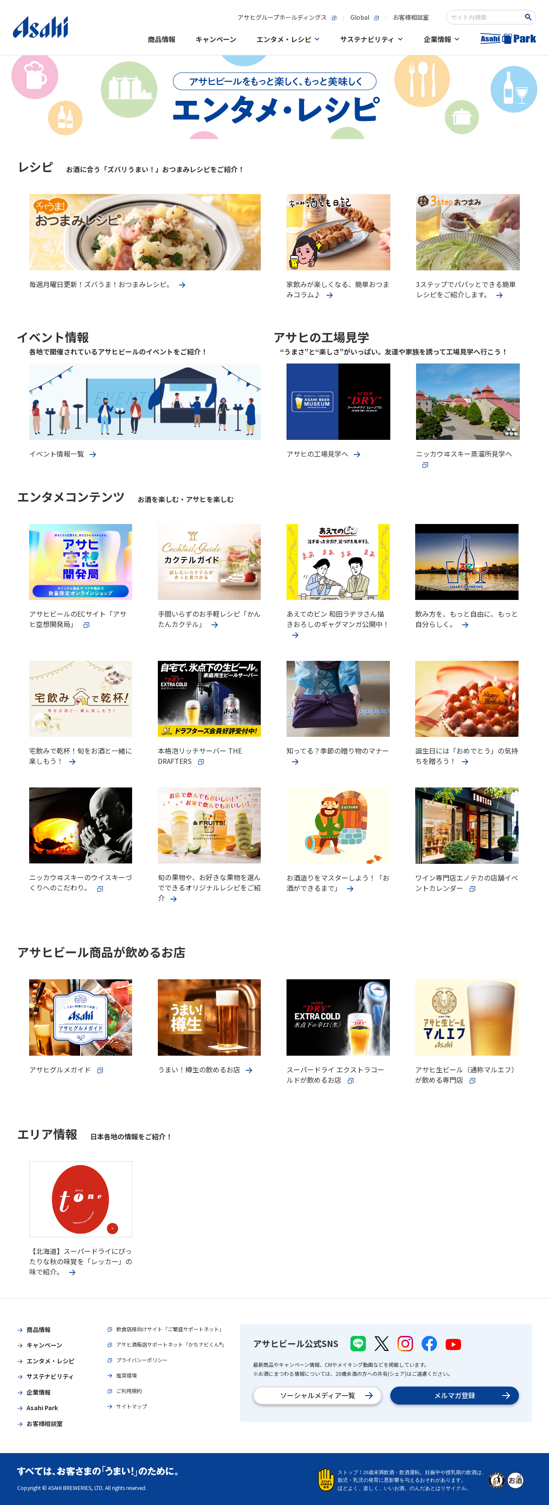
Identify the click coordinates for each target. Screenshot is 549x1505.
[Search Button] (530, 17)
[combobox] (485, 17)
